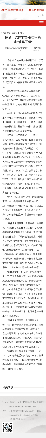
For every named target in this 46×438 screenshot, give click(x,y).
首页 (14, 33)
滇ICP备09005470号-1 (29, 407)
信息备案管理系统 (30, 415)
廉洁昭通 (21, 33)
